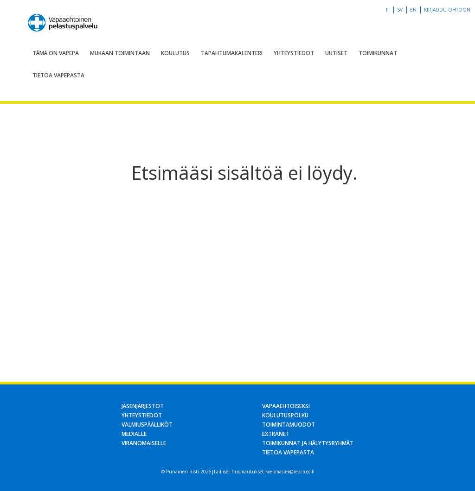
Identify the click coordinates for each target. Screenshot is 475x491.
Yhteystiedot (294, 53)
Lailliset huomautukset (239, 471)
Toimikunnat (378, 53)
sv (400, 9)
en (413, 9)
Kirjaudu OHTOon (447, 9)
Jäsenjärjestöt (143, 406)
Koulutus (175, 53)
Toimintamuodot (288, 424)
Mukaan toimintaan (120, 53)
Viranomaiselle (144, 443)
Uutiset (336, 53)
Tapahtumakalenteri (232, 53)
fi (388, 9)
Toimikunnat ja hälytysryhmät (307, 443)
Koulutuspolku (285, 415)
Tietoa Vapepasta (58, 75)
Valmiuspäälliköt (147, 424)
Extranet (275, 434)
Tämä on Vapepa (55, 53)
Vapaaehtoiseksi (286, 406)
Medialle (134, 434)
